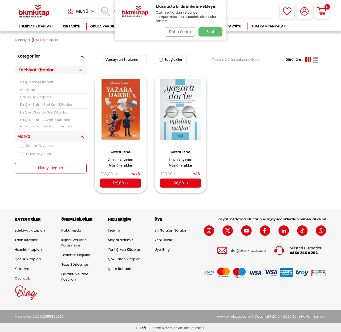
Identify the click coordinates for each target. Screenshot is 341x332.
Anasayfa (22, 40)
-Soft (141, 327)
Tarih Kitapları (26, 239)
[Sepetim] (321, 11)
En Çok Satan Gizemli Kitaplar (45, 119)
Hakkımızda (71, 229)
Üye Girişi (162, 248)
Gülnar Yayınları (36, 145)
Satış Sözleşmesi (75, 263)
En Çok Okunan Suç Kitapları (44, 112)
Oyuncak (22, 277)
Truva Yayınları (35, 153)
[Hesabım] (304, 11)
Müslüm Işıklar (120, 163)
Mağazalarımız (120, 239)
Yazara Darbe (121, 150)
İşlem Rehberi (119, 267)
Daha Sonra (179, 31)
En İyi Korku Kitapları (37, 81)
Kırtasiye (71, 26)
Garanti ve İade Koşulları (74, 276)
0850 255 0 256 (304, 252)
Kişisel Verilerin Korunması (74, 242)
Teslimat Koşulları (76, 254)
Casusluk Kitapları (35, 97)
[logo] (34, 11)
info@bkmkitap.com (247, 249)
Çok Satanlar (309, 26)
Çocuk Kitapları (28, 258)
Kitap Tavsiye (228, 26)
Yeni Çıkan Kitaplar (124, 248)
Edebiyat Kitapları (35, 26)
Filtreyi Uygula (51, 168)
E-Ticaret (154, 327)
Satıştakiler (170, 59)
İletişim (114, 229)
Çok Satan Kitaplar (124, 258)
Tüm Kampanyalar (268, 26)
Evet (210, 31)
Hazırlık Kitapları (28, 248)
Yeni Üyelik (164, 239)
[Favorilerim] (287, 11)
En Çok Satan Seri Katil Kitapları (46, 104)
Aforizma (27, 89)
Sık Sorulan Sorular (170, 229)
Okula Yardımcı (105, 26)
